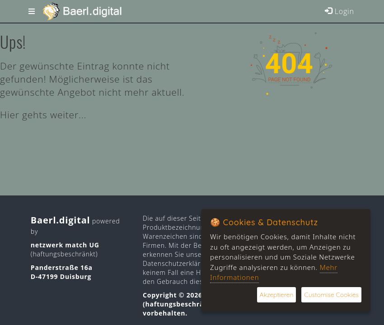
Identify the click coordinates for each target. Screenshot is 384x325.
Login (339, 11)
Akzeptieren (277, 295)
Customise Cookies (331, 295)
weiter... (68, 114)
